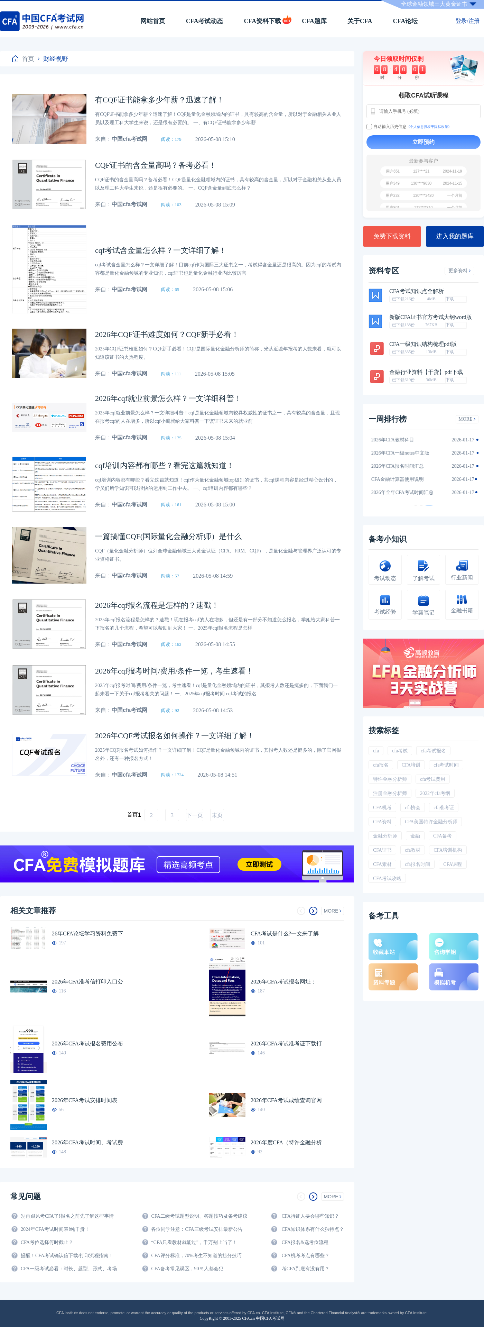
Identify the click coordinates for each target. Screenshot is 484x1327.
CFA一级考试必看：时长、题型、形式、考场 (69, 1268)
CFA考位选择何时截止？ (47, 1242)
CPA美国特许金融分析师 (431, 821)
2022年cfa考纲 (435, 793)
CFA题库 (314, 21)
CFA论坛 (405, 21)
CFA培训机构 (448, 850)
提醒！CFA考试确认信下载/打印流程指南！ (67, 1255)
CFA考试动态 (204, 21)
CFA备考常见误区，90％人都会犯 (187, 1268)
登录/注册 (467, 21)
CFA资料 (382, 821)
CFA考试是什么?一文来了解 (285, 933)
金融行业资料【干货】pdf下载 (426, 372)
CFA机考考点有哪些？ (305, 1255)
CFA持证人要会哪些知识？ (310, 1216)
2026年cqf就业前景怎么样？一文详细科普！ (168, 398)
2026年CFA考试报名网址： (283, 982)
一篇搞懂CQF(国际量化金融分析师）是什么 (168, 536)
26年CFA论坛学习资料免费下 (87, 933)
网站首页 (152, 21)
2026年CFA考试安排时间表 (85, 1100)
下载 (450, 298)
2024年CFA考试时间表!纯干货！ (55, 1229)
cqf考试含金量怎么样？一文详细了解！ (160, 250)
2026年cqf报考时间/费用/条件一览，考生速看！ (174, 671)
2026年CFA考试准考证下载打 (286, 1043)
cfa (376, 750)
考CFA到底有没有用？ (305, 1268)
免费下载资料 (392, 236)
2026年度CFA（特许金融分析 (286, 1142)
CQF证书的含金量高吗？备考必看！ (155, 165)
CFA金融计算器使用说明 (401, 479)
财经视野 (53, 58)
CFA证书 (382, 850)
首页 (23, 58)
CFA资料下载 (262, 21)
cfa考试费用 (432, 779)
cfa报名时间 (417, 864)
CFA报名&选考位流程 (305, 1242)
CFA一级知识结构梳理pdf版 (423, 344)
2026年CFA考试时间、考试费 (87, 1142)
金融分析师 (385, 836)
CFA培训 (411, 765)
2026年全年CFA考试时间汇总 (406, 492)
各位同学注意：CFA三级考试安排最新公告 (196, 1229)
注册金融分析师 (390, 793)
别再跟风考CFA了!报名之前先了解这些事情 (67, 1216)
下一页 (194, 815)
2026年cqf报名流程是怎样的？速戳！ (157, 605)
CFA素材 (382, 864)
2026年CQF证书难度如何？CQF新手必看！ (167, 334)
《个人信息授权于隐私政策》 (429, 127)
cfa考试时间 (446, 765)
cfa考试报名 (433, 750)
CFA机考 (382, 807)
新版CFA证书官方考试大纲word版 (430, 317)
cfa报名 (381, 765)
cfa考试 (400, 750)
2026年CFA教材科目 (396, 439)
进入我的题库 (455, 236)
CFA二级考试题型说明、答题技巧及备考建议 (199, 1216)
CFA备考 (442, 836)
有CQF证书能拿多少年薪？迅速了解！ (159, 99)
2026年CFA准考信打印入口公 (87, 982)
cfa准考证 (444, 807)
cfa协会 (412, 807)
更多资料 (459, 270)
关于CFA (359, 21)
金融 (415, 836)
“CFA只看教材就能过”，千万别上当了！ (194, 1242)
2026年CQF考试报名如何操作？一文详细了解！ (174, 735)
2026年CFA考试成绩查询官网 (286, 1100)
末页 (217, 815)
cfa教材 (412, 850)
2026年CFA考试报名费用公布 (87, 1043)
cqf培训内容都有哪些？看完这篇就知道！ (164, 465)
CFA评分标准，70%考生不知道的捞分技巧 (196, 1255)
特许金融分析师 (390, 779)
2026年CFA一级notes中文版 (404, 453)
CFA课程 (452, 864)
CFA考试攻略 (387, 878)
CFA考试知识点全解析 (416, 291)
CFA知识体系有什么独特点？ (313, 1229)
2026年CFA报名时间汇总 (401, 466)
